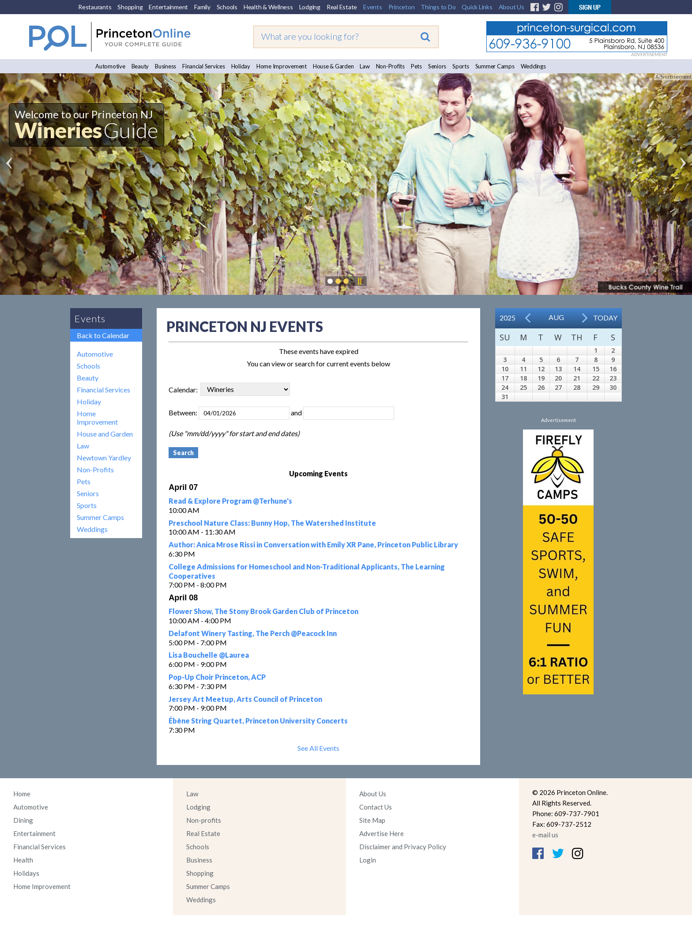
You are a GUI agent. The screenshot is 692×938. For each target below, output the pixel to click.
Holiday (240, 66)
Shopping (130, 7)
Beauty (140, 66)
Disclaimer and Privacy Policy (402, 847)
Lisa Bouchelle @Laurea (209, 655)
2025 (507, 317)
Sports (460, 66)
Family (202, 7)
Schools (227, 7)
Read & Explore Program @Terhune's (230, 501)
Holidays (26, 873)
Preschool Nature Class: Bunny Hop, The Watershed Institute (272, 523)
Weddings (533, 66)
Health (23, 860)
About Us (511, 7)
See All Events (318, 748)
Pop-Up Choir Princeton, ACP (217, 677)
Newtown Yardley (104, 457)
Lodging (309, 7)
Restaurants (94, 7)
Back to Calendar (103, 335)
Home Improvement (281, 66)
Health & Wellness (268, 7)
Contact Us (375, 807)
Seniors (437, 66)
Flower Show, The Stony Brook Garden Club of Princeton (263, 611)
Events (372, 7)
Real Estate (342, 7)
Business (165, 66)
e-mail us (545, 835)
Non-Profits (390, 66)
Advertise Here (381, 833)
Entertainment (168, 7)
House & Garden (333, 66)
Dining (23, 820)
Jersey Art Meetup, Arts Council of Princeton (245, 699)
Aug (556, 317)
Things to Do (438, 7)
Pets (416, 66)
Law (364, 66)
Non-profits (203, 820)
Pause (359, 281)
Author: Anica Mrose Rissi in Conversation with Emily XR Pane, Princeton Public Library (313, 544)
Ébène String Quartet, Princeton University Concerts (258, 720)
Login (367, 860)
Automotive (110, 66)
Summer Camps (495, 66)
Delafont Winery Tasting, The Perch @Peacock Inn (253, 633)
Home (21, 794)
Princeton (401, 7)
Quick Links (477, 7)
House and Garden (105, 433)
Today (605, 317)
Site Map (372, 820)
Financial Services (203, 66)
